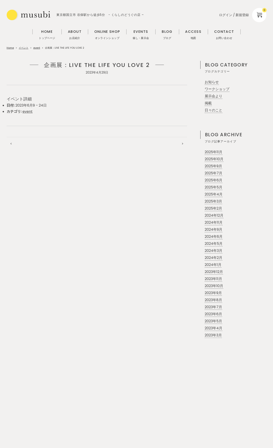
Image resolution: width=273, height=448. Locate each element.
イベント (23, 48)
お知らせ (212, 82)
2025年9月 (213, 166)
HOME (47, 35)
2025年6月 (213, 180)
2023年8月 (213, 300)
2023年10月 (214, 286)
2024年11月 (214, 222)
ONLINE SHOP (107, 35)
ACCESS (193, 35)
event (36, 48)
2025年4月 (214, 194)
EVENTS (141, 35)
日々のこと (213, 110)
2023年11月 (213, 279)
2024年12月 (214, 215)
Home (10, 48)
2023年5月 (213, 321)
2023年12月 (214, 272)
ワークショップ (217, 89)
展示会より (213, 96)
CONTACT (224, 35)
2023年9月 (213, 293)
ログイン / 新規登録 (234, 15)
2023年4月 (213, 328)
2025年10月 (214, 159)
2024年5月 (214, 243)
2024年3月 (213, 250)
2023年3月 (213, 335)
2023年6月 (213, 314)
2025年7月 (213, 173)
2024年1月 (213, 264)
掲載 (208, 103)
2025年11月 (213, 152)
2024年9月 (213, 229)
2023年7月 (213, 307)
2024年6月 (214, 236)
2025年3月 (213, 201)
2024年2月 (213, 257)
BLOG (167, 35)
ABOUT (75, 35)
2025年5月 (213, 187)
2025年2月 (213, 208)
